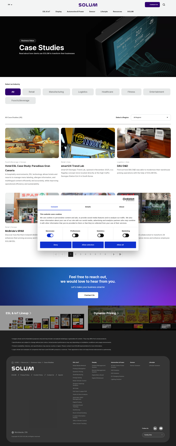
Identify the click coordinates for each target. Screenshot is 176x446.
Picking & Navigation (79, 368)
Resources (117, 12)
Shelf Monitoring (78, 374)
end (120, 254)
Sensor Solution (135, 365)
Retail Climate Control (79, 380)
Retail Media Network (79, 365)
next (113, 254)
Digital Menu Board (98, 375)
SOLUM (130, 12)
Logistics (82, 91)
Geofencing (76, 410)
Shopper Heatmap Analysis (78, 384)
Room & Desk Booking (80, 413)
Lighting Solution (116, 379)
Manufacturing (56, 91)
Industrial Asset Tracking (78, 406)
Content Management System (99, 366)
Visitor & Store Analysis (80, 394)
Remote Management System (98, 371)
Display (59, 12)
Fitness (131, 91)
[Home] (88, 5)
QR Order (75, 388)
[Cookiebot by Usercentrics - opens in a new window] (126, 199)
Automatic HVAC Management (78, 398)
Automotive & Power (75, 12)
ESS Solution (115, 373)
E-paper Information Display (79, 416)
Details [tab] (88, 207)
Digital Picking (77, 402)
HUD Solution (115, 370)
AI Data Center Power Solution (117, 366)
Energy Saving (77, 377)
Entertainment (157, 91)
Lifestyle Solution (154, 365)
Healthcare (107, 91)
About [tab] (121, 207)
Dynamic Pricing (78, 371)
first (56, 254)
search (164, 4)
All (13, 91)
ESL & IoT (46, 12)
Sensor (92, 12)
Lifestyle (104, 12)
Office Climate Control (80, 420)
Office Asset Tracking (79, 423)
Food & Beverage (20, 100)
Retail (31, 91)
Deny (56, 245)
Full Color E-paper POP (80, 391)
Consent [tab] (54, 207)
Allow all (120, 245)
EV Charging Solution (117, 376)
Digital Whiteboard (97, 378)
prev (62, 254)
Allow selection (88, 245)
